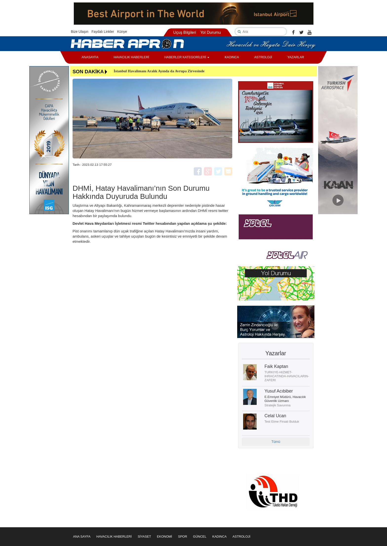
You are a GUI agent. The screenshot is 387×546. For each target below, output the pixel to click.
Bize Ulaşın (79, 32)
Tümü (275, 442)
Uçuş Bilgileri (184, 32)
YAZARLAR (295, 57)
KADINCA (232, 57)
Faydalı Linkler (103, 32)
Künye (122, 32)
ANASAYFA (90, 57)
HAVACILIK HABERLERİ (131, 57)
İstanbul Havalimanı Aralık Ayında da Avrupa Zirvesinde (159, 71)
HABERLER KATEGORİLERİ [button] (186, 57)
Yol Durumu (210, 32)
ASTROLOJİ (263, 57)
